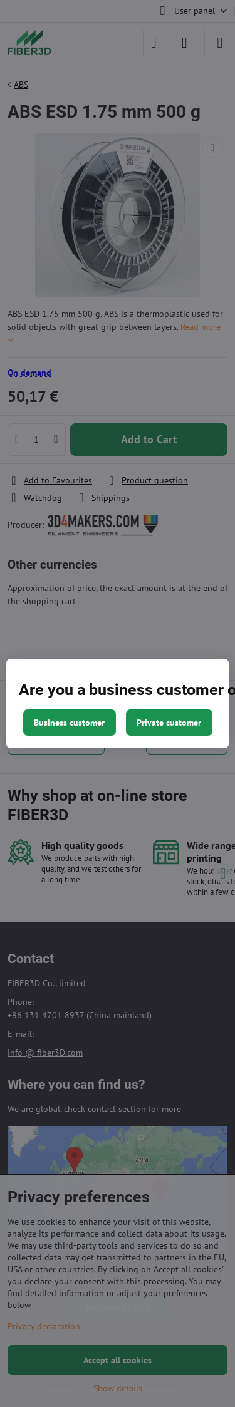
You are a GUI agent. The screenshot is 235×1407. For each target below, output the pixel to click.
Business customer (69, 722)
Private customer (169, 722)
